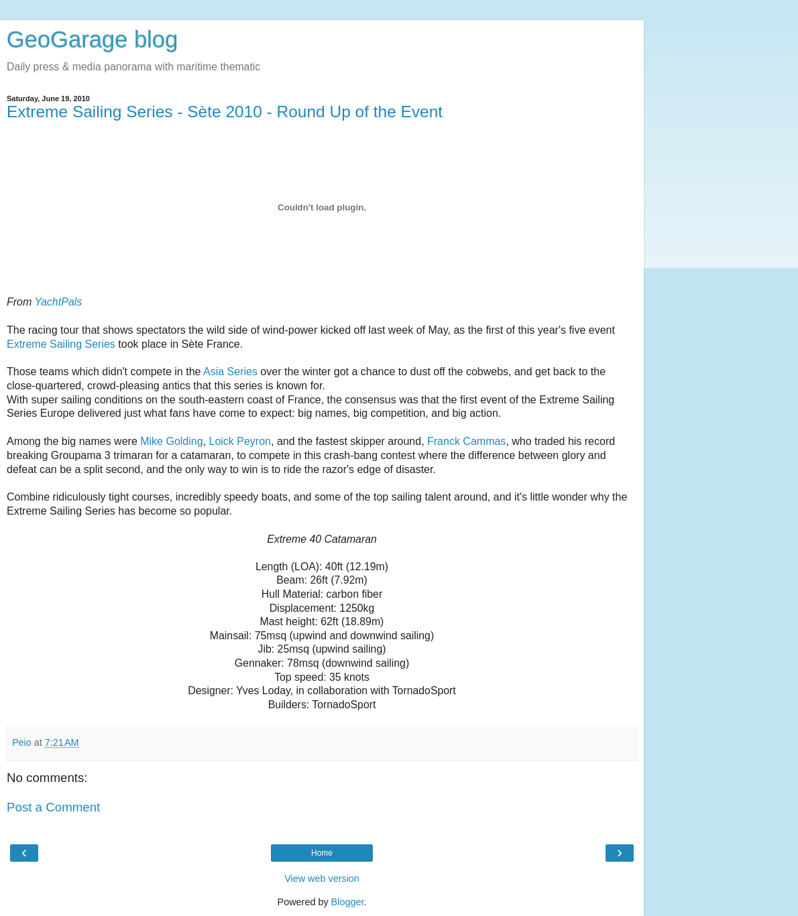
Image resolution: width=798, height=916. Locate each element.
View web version (321, 878)
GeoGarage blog (92, 39)
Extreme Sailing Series (61, 344)
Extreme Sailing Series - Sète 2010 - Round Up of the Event (225, 112)
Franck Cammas (466, 441)
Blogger (347, 902)
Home (322, 853)
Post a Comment (53, 807)
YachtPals (58, 302)
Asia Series (230, 371)
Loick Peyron (240, 441)
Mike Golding (171, 441)
